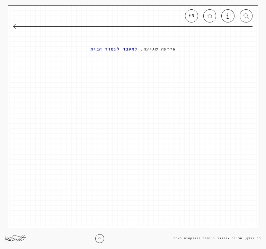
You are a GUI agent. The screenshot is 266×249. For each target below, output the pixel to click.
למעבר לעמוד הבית (114, 49)
